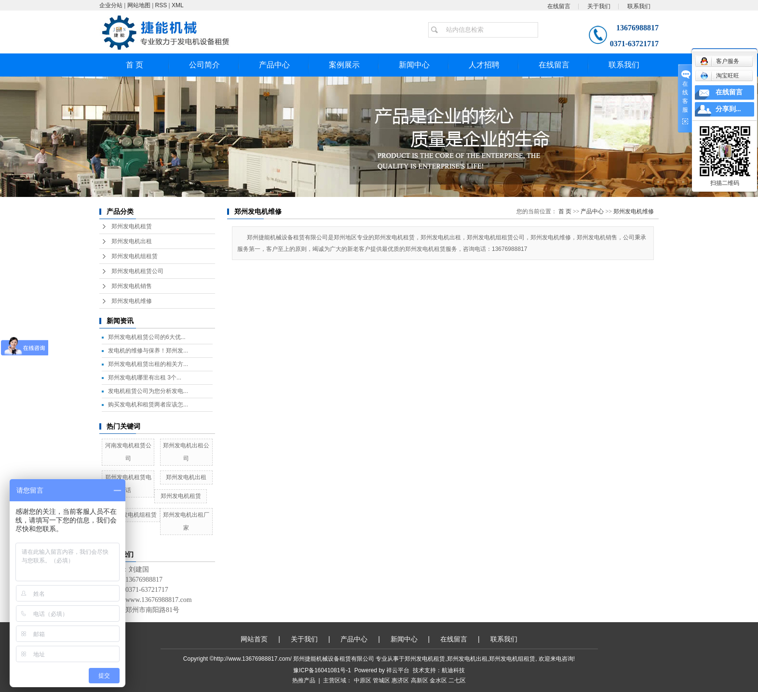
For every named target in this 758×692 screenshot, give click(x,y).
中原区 (362, 680)
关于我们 (598, 6)
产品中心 (274, 65)
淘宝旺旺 (719, 75)
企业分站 (110, 5)
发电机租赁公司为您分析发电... (148, 391)
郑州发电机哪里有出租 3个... (144, 377)
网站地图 (138, 5)
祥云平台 (397, 670)
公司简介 (204, 65)
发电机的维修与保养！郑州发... (148, 350)
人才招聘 (484, 65)
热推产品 (303, 680)
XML (178, 5)
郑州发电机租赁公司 (137, 271)
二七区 (457, 680)
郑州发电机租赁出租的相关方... (148, 364)
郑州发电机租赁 (131, 226)
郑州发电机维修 (131, 301)
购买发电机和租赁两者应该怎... (148, 404)
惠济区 (400, 680)
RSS (161, 5)
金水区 (438, 680)
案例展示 (344, 65)
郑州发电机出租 (131, 241)
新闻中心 (414, 65)
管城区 (381, 680)
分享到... (728, 109)
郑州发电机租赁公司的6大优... (147, 337)
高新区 (419, 680)
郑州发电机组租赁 (134, 256)
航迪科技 (453, 670)
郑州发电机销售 (131, 286)
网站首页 (254, 639)
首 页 (134, 65)
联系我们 (638, 6)
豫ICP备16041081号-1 (322, 670)
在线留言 (558, 6)
